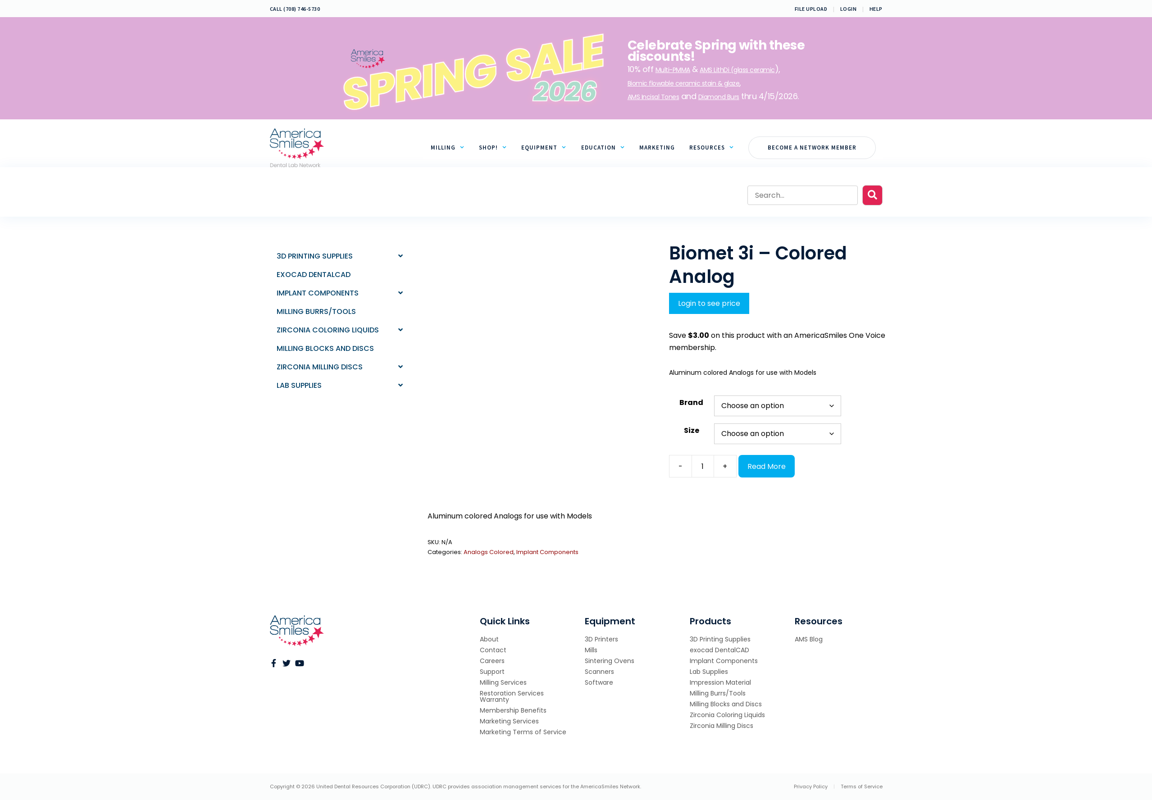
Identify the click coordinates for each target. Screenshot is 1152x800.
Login (848, 8)
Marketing (657, 147)
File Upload (811, 8)
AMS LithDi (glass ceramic (737, 69)
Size (691, 430)
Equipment (547, 148)
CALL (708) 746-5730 (295, 8)
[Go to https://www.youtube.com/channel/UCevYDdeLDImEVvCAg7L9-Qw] (299, 664)
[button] (872, 195)
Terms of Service (862, 786)
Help (876, 8)
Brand (691, 402)
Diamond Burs (718, 96)
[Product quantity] (703, 466)
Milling (451, 148)
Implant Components (547, 552)
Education (606, 148)
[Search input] (802, 195)
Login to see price (709, 303)
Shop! (496, 148)
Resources (715, 148)
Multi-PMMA (673, 69)
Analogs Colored (489, 552)
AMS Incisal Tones (653, 96)
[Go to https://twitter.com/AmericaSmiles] (286, 664)
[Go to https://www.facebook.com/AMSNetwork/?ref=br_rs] (274, 664)
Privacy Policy (811, 786)
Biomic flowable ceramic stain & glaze (684, 83)
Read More (766, 466)
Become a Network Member (812, 147)
